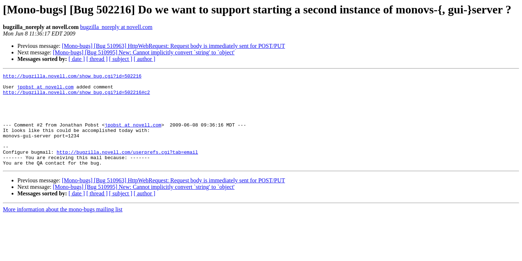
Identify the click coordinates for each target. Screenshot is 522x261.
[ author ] (145, 59)
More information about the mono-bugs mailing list (63, 228)
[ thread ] (97, 59)
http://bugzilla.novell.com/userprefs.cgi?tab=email (127, 168)
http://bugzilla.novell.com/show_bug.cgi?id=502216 (72, 77)
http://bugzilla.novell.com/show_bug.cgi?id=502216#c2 (76, 96)
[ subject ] (120, 59)
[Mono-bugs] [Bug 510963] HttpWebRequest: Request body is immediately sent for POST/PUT (173, 46)
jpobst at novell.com (45, 90)
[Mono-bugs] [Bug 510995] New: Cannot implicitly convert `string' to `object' (144, 52)
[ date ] (77, 59)
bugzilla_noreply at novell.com (116, 27)
